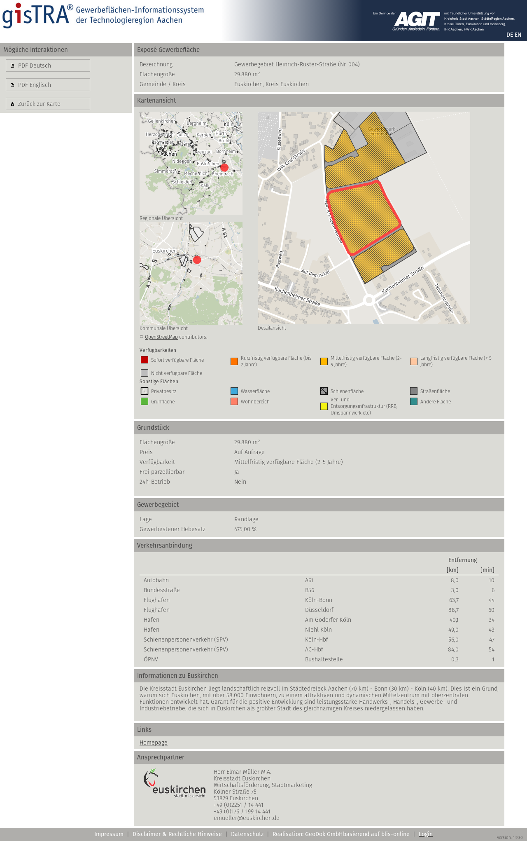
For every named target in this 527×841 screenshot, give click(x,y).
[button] (48, 65)
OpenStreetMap (161, 336)
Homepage (154, 742)
